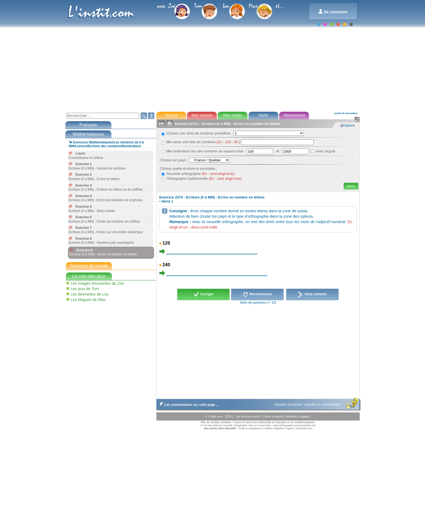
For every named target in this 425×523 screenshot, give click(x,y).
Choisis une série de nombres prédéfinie (199, 133)
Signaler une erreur (288, 404)
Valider (350, 186)
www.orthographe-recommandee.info (294, 425)
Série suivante (312, 294)
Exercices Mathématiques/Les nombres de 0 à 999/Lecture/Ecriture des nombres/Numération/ (106, 144)
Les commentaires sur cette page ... (188, 405)
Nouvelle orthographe (200, 174)
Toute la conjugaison (250, 428)
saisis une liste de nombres (203, 142)
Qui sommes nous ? (249, 416)
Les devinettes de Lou (90, 294)
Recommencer (257, 294)
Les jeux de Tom (85, 289)
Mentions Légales (298, 416)
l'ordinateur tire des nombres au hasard (201, 151)
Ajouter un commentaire (323, 404)
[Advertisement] (212, 69)
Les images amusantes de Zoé (97, 283)
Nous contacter (274, 416)
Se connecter (333, 11)
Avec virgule (326, 151)
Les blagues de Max (88, 299)
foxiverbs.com (304, 428)
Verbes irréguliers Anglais (279, 428)
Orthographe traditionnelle (204, 179)
